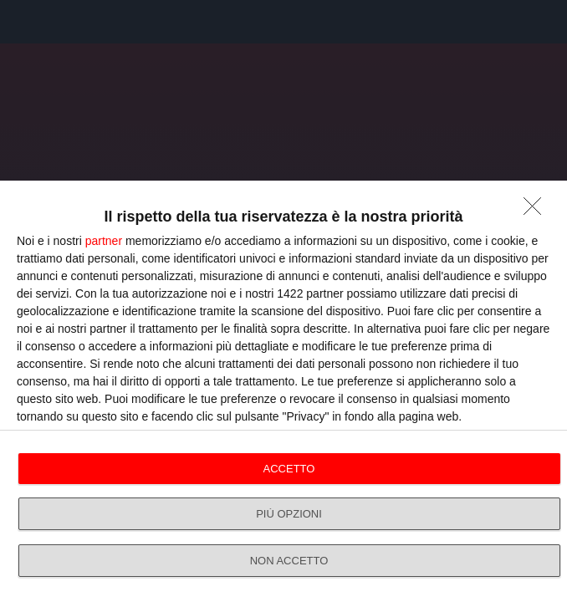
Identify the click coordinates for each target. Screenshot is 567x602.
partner (103, 241)
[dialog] (283, 391)
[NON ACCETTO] (537, 210)
